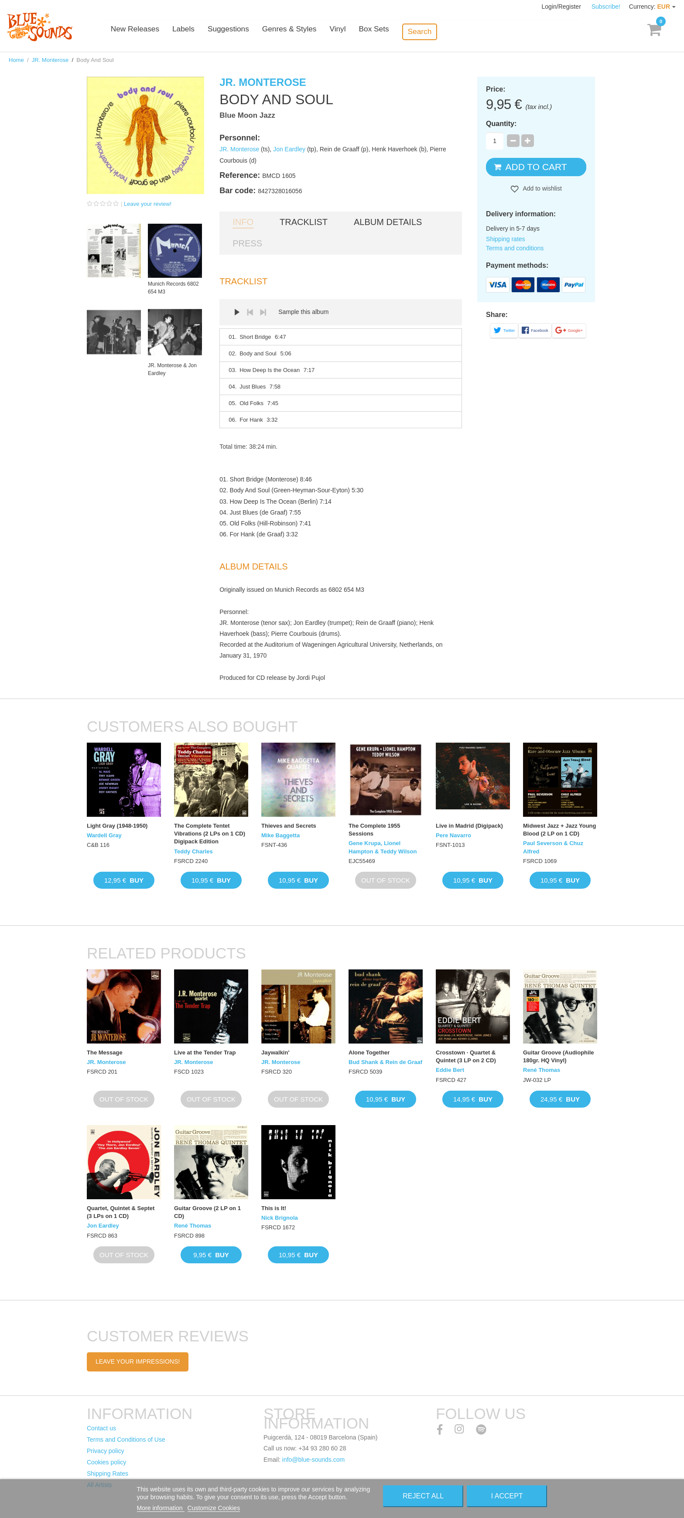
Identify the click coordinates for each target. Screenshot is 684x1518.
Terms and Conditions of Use (126, 1439)
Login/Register (562, 6)
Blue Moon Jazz (247, 115)
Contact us (101, 1428)
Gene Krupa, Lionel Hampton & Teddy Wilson (383, 847)
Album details (388, 222)
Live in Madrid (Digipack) (469, 825)
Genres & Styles (324, 31)
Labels (220, 31)
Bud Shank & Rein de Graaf (385, 1062)
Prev (249, 312)
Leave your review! (147, 204)
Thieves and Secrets (288, 825)
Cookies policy (106, 1462)
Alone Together (369, 1052)
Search (453, 31)
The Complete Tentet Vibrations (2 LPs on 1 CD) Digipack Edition (209, 833)
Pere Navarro (453, 835)
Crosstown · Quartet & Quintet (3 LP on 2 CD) (466, 1056)
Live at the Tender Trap (205, 1052)
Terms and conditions (515, 248)
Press (247, 243)
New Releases (172, 31)
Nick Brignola (279, 1217)
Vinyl (372, 31)
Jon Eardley (289, 149)
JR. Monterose (50, 60)
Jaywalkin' (275, 1052)
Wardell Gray (104, 835)
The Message (105, 1052)
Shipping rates (505, 238)
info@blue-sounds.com (313, 1459)
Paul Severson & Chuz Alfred (553, 847)
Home (16, 60)
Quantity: (501, 123)
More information (161, 1507)
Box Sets (408, 31)
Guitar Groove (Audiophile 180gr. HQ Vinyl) (558, 1056)
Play (236, 312)
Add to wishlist (541, 188)
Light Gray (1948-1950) (117, 825)
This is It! (273, 1208)
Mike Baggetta (280, 835)
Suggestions (264, 31)
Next (263, 312)
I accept (507, 1496)
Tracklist (304, 222)
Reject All (423, 1496)
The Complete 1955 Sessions (374, 829)
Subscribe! (606, 6)
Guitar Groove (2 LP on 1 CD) (207, 1212)
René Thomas (541, 1070)
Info (243, 222)
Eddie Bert (450, 1070)
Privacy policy (105, 1450)
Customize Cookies (214, 1507)
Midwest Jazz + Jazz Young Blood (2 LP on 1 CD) (559, 829)
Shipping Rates (107, 1473)
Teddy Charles (193, 851)
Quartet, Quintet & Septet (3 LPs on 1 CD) (120, 1212)
